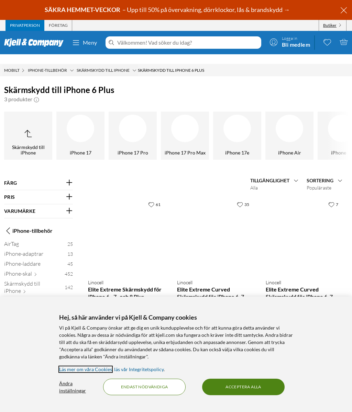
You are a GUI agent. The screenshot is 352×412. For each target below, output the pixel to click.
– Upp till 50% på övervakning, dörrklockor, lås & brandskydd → (168, 9)
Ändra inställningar (72, 386)
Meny (84, 42)
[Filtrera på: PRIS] (38, 187)
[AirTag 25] (38, 236)
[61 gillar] (154, 195)
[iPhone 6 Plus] (323, 126)
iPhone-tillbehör (28, 221)
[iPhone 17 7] (40, 294)
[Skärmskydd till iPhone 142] (38, 279)
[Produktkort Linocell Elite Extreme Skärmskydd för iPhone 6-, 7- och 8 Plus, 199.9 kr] (125, 226)
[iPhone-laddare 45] (38, 256)
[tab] (25, 25)
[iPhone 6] (271, 126)
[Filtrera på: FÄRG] (38, 173)
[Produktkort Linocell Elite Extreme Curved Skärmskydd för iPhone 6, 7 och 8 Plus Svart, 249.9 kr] (214, 226)
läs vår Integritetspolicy (139, 369)
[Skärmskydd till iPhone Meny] (134, 61)
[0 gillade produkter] (327, 42)
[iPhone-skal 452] (38, 266)
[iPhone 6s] (219, 126)
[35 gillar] (243, 195)
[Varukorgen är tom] (344, 42)
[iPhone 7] (167, 126)
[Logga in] (290, 42)
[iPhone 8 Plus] (62, 126)
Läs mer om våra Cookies (85, 369)
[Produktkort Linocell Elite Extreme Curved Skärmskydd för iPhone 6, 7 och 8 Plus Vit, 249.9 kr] (303, 226)
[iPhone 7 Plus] (115, 126)
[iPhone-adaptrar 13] (38, 246)
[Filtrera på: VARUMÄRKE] (38, 201)
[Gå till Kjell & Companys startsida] (36, 42)
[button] (36, 89)
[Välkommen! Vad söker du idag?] (187, 42)
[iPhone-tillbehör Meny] (71, 61)
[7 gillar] (333, 195)
